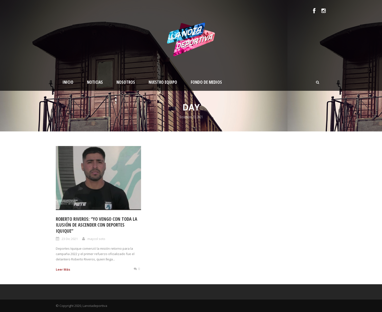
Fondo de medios (206, 82)
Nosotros (125, 82)
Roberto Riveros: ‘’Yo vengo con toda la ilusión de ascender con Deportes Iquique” (96, 225)
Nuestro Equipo (163, 82)
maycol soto (96, 239)
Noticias (95, 82)
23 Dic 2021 (70, 239)
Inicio (68, 82)
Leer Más (63, 269)
